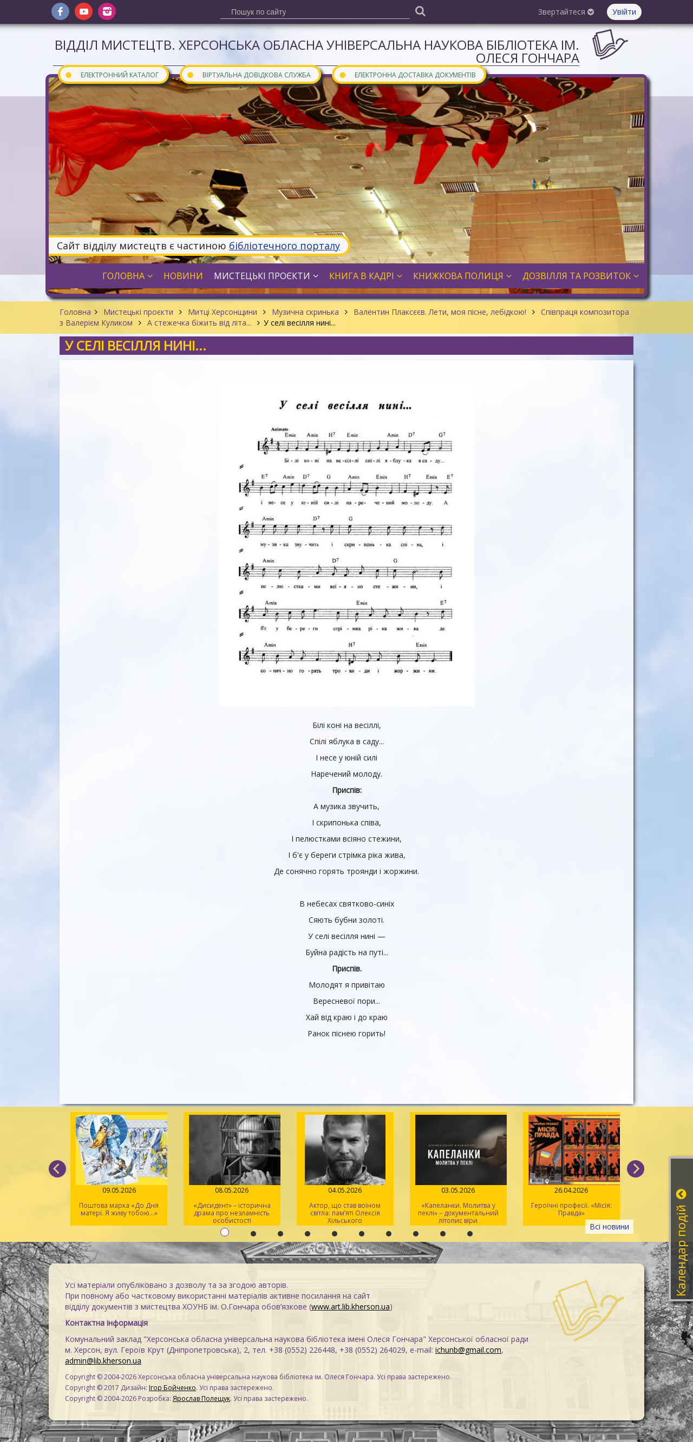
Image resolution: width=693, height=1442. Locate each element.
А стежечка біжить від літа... (199, 322)
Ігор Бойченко (172, 1387)
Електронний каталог (111, 74)
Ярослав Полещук (201, 1398)
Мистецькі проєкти (138, 312)
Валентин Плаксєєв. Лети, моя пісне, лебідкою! (439, 312)
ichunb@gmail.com (468, 1350)
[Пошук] (420, 10)
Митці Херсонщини (222, 312)
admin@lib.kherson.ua (103, 1360)
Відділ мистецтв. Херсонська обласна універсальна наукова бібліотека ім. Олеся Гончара (317, 51)
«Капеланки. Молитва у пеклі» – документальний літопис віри (458, 1170)
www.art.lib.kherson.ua (350, 1306)
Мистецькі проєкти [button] (266, 276)
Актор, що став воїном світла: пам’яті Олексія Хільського (345, 1170)
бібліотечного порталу (284, 245)
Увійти (624, 11)
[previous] (57, 1169)
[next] (635, 1169)
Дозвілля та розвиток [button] (580, 276)
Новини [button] (183, 276)
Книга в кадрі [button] (365, 276)
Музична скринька (305, 312)
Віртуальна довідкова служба (248, 74)
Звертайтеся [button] (566, 11)
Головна (75, 312)
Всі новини (609, 1226)
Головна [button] (127, 276)
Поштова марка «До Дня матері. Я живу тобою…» (119, 1166)
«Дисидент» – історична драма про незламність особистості (232, 1170)
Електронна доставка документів (407, 74)
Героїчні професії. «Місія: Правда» (571, 1166)
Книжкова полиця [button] (462, 276)
